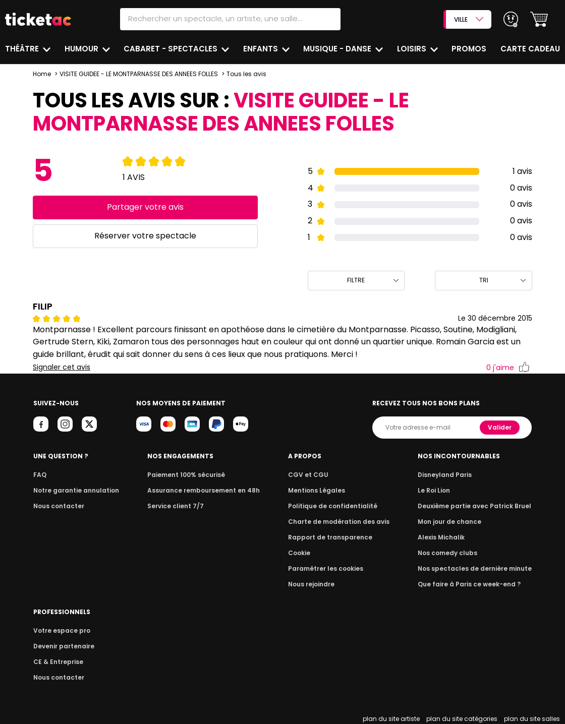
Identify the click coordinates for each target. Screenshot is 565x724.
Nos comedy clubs (447, 553)
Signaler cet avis (61, 367)
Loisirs (412, 48)
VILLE (468, 19)
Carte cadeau (530, 48)
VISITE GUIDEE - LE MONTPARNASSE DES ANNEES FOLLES (139, 74)
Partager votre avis (145, 207)
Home (42, 74)
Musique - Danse (338, 48)
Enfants (261, 48)
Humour (82, 48)
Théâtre (23, 48)
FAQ (39, 474)
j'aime (507, 368)
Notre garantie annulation (76, 490)
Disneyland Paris (445, 474)
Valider (500, 427)
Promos (468, 48)
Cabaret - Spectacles (171, 48)
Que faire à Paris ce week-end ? (469, 584)
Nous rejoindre (311, 584)
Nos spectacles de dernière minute (475, 568)
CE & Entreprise (58, 661)
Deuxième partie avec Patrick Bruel (474, 506)
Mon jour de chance (449, 521)
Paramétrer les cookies (325, 568)
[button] (539, 19)
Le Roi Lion (434, 490)
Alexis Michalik (441, 537)
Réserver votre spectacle (145, 236)
